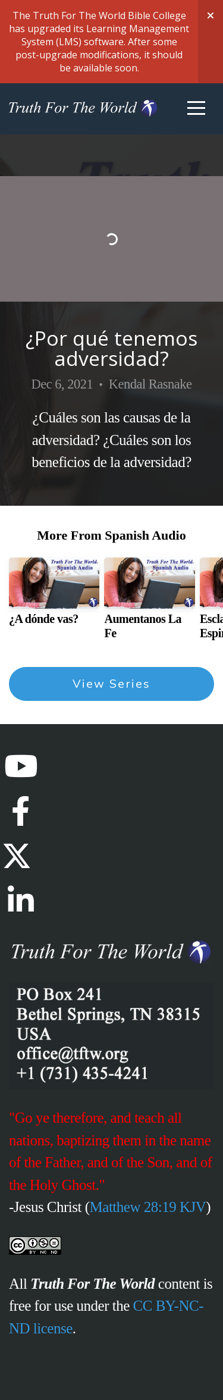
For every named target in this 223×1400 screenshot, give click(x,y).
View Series (111, 684)
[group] (54, 596)
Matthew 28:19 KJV (148, 1207)
